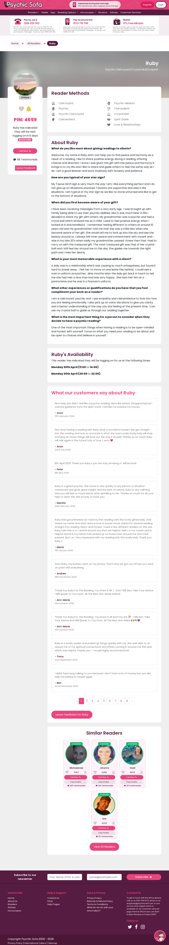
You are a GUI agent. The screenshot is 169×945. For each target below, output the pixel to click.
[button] (160, 936)
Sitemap (52, 943)
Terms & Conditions (97, 904)
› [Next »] (132, 701)
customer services (150, 908)
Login (161, 4)
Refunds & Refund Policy (100, 901)
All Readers (33, 43)
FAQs (50, 901)
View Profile (75, 782)
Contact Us (53, 898)
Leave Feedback (26, 168)
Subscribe (143, 877)
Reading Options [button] (67, 12)
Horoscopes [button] (87, 12)
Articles (114, 12)
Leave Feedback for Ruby (71, 714)
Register (147, 4)
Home (14, 43)
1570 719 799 (80, 23)
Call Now (25, 151)
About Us (12, 901)
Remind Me (25, 139)
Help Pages (53, 904)
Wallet (44, 12)
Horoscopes (14, 910)
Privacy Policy (94, 898)
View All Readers (104, 847)
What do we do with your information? (100, 909)
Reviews (102, 12)
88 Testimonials (25, 159)
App (53, 12)
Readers (12, 904)
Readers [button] (32, 12)
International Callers (35, 943)
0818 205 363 (31, 23)
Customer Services (130, 12)
